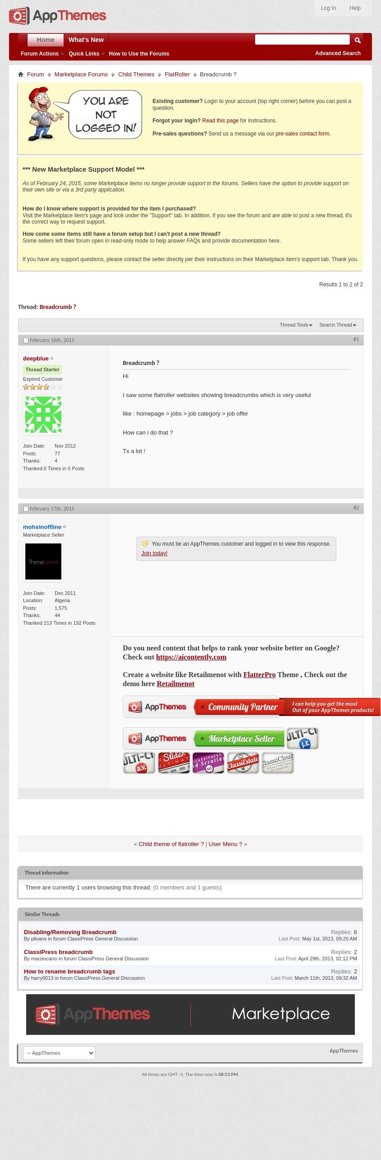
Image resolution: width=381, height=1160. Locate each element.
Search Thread (335, 324)
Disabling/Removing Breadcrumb (70, 932)
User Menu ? (225, 844)
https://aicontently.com (191, 657)
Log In (328, 8)
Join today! (154, 553)
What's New (86, 39)
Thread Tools (294, 324)
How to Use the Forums (139, 54)
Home (46, 39)
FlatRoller (177, 74)
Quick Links (84, 54)
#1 (356, 339)
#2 (356, 508)
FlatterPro (259, 674)
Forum (35, 74)
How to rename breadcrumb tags (69, 971)
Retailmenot (176, 684)
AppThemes (344, 1050)
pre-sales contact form (303, 134)
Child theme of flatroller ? (171, 844)
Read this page (220, 120)
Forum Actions (40, 54)
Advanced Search (338, 53)
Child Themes (136, 74)
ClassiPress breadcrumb (58, 952)
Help (355, 8)
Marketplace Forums (81, 74)
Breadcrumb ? (58, 307)
